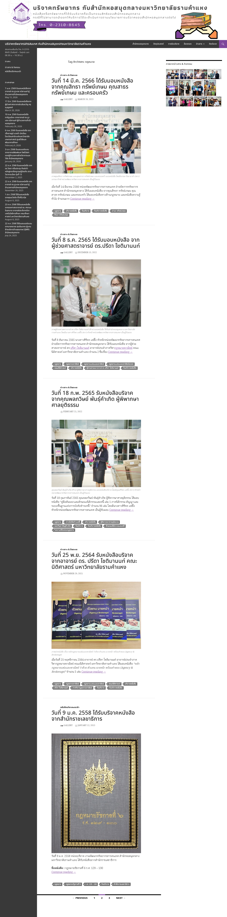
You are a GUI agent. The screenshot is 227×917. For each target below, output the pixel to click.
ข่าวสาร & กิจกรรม (68, 75)
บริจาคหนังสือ (71, 211)
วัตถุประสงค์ (158, 44)
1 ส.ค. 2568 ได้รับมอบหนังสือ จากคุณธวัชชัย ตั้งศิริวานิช (17, 196)
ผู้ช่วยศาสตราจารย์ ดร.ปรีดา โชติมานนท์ (102, 368)
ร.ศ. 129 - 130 (91, 884)
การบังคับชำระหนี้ (73, 522)
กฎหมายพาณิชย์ (123, 348)
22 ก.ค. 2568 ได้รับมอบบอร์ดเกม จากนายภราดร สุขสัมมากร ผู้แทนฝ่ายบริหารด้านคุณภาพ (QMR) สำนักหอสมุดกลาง (18, 228)
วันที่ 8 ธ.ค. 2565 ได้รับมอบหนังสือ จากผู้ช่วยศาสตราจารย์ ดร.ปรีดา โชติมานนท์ (96, 243)
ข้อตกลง (188, 44)
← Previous (80, 898)
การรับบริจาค (173, 44)
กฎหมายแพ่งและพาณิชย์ (94, 364)
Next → (121, 898)
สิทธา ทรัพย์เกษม (61, 215)
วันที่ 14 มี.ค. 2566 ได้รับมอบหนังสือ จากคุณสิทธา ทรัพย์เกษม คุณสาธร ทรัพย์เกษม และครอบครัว (92, 87)
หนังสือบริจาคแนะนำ (69, 707)
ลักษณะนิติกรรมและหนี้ (115, 526)
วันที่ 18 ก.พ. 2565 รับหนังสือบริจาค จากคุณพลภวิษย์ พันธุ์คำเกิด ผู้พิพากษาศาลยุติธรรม (95, 399)
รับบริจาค (85, 211)
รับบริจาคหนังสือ (100, 211)
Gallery (68, 99)
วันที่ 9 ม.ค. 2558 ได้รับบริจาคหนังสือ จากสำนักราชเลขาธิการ (93, 716)
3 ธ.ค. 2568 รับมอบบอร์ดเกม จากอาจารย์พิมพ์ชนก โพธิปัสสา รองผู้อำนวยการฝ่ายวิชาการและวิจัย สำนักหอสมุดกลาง (17, 154)
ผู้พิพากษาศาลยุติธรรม (109, 522)
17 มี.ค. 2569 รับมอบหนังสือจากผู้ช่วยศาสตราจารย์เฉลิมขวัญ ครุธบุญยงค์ (18, 104)
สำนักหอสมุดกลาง (140, 44)
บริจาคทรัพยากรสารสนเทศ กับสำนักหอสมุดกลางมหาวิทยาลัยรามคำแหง (48, 44)
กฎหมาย (57, 211)
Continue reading (82, 199)
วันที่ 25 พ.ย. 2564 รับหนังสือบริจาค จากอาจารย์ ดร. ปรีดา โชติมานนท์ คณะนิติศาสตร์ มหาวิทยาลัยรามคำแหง (94, 561)
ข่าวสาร (199, 44)
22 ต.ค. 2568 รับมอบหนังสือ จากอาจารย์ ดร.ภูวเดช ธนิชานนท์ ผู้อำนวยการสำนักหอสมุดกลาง (18, 184)
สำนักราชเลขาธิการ (122, 884)
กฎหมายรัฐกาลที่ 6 (73, 884)
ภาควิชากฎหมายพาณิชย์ (82, 687)
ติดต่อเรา (213, 44)
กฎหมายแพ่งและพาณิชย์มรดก (121, 364)
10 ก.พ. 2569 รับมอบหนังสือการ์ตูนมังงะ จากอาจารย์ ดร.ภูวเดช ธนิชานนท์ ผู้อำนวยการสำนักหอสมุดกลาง (18, 119)
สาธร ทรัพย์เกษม (119, 211)
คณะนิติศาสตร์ (60, 368)
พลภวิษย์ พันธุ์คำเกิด (62, 526)
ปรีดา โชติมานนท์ (79, 348)
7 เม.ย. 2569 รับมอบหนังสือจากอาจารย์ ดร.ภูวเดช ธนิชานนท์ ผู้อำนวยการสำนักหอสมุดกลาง (18, 91)
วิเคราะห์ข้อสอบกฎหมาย (64, 530)
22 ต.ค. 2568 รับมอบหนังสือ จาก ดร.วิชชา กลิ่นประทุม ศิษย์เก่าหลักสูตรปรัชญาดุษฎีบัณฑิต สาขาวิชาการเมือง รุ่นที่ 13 (18, 170)
